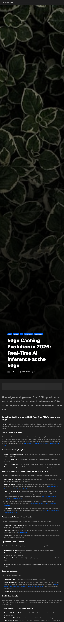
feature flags (22, 532)
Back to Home (8, 2)
